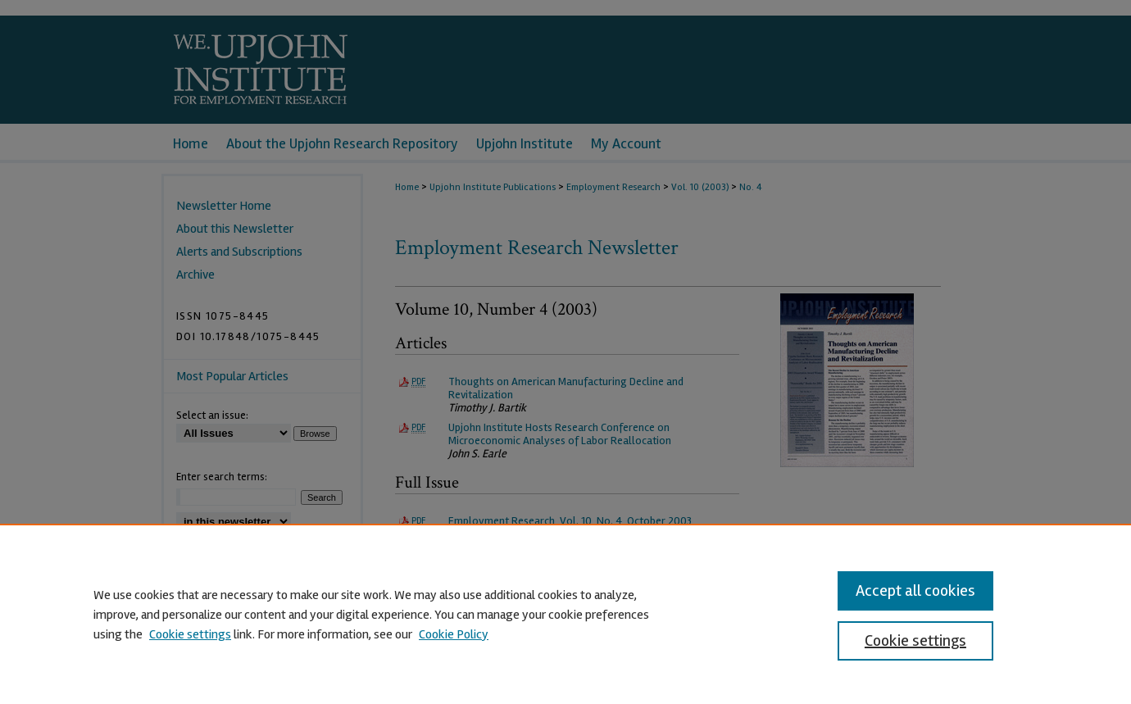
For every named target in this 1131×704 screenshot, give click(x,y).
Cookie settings (190, 634)
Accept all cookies (915, 590)
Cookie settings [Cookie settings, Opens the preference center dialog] (915, 640)
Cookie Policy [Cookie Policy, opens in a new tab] (453, 634)
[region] (565, 614)
